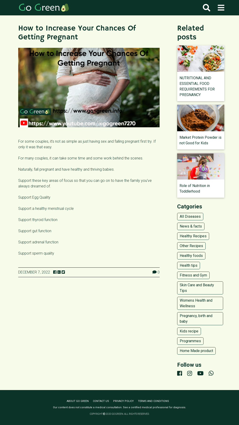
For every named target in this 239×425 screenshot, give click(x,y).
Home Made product (196, 351)
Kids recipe (189, 331)
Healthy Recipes (193, 236)
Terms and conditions (153, 401)
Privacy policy (123, 401)
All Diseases (190, 216)
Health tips (188, 265)
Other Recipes (191, 246)
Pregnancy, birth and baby (196, 319)
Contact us (101, 401)
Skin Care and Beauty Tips (197, 288)
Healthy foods (191, 255)
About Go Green (78, 401)
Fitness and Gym (193, 275)
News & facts (191, 226)
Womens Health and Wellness (196, 303)
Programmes (190, 341)
